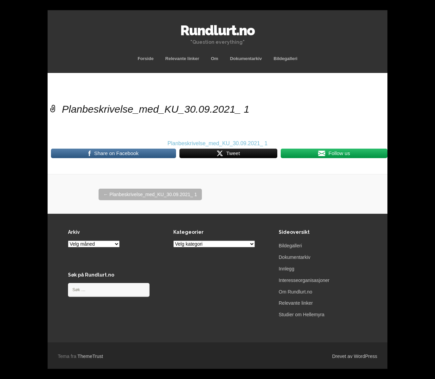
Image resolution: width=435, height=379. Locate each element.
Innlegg (286, 268)
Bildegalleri (285, 58)
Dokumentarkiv (246, 58)
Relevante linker (182, 58)
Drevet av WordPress (354, 356)
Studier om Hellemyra (302, 314)
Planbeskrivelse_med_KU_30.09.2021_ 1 (217, 143)
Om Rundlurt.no (295, 292)
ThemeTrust (90, 356)
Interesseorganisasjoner (304, 280)
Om (215, 58)
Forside (146, 58)
